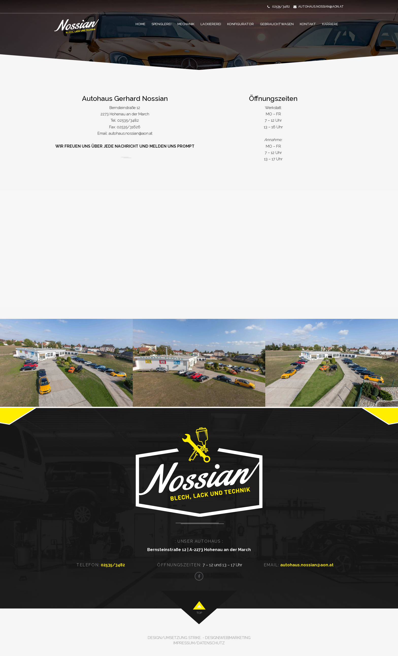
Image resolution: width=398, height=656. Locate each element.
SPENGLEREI (161, 24)
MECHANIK (185, 24)
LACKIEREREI (211, 24)
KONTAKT (308, 24)
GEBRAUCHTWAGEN (277, 24)
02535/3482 (127, 120)
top (199, 613)
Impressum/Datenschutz (199, 643)
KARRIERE (330, 24)
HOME (140, 24)
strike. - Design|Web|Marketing (219, 637)
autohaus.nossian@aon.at (321, 6)
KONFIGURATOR (240, 24)
